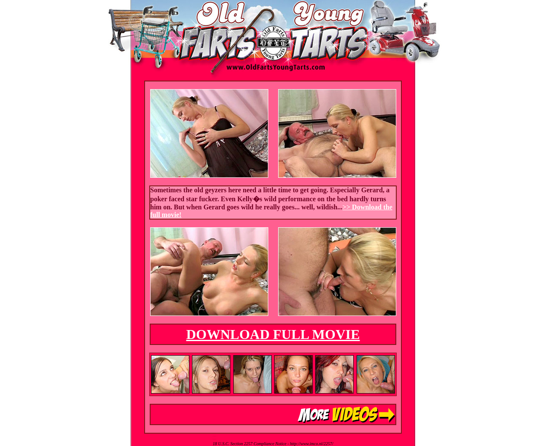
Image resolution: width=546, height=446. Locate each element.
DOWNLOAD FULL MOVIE (273, 334)
